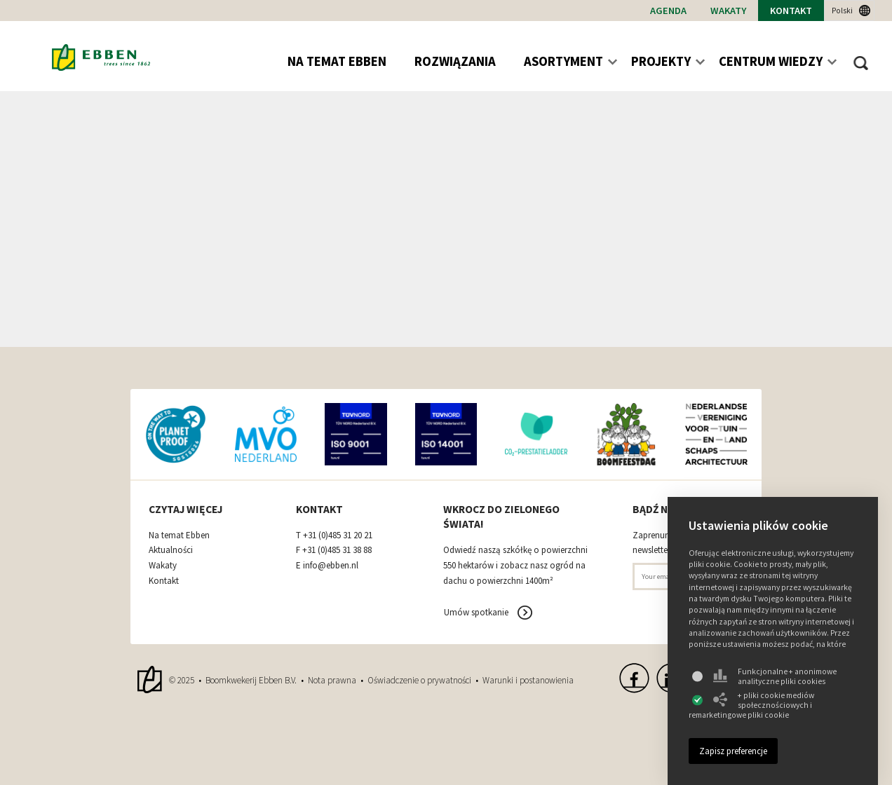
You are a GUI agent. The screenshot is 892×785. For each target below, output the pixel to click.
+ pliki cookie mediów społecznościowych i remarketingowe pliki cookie (751, 705)
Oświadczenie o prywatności (419, 680)
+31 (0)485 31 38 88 (337, 550)
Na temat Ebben (179, 535)
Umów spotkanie (476, 612)
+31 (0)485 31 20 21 (337, 535)
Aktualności (171, 550)
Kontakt (791, 10)
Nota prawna (332, 680)
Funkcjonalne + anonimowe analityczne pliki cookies (775, 676)
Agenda (668, 10)
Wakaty (728, 10)
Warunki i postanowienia (528, 680)
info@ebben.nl (330, 565)
